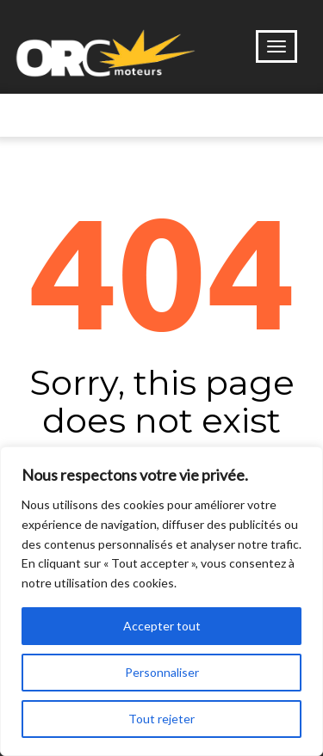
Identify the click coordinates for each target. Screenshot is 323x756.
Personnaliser (162, 672)
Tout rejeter (161, 718)
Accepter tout (162, 625)
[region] (161, 601)
